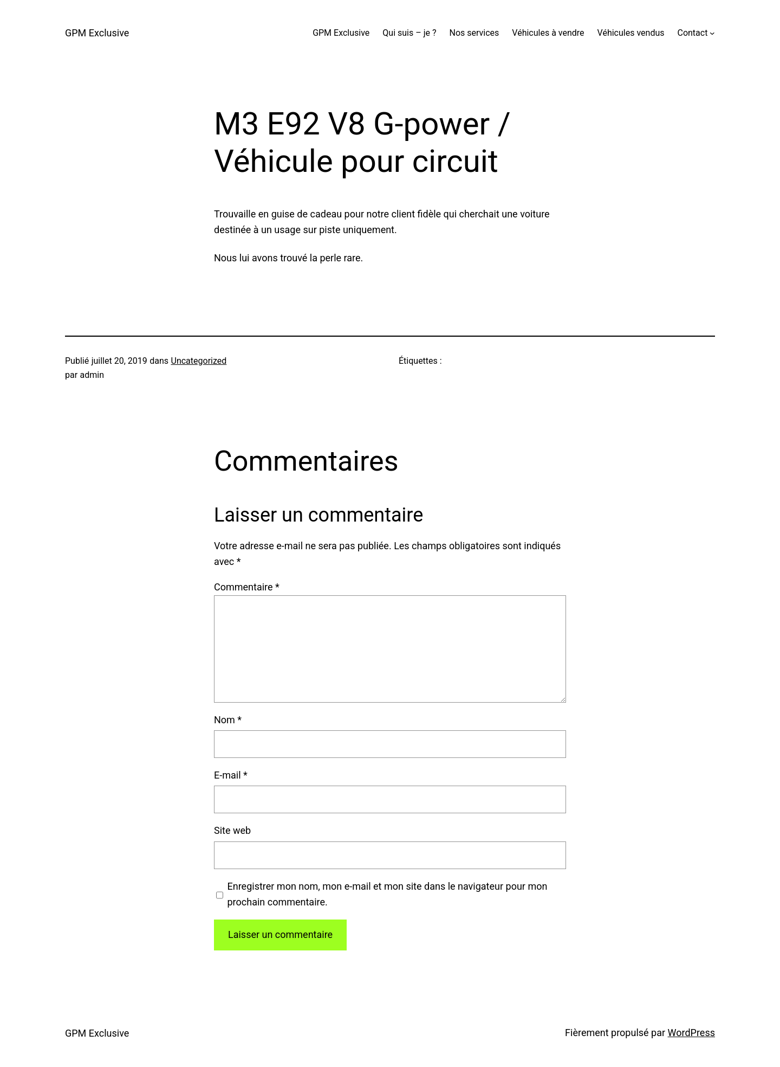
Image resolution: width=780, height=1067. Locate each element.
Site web (232, 830)
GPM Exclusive (97, 32)
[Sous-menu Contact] (712, 33)
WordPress (691, 1032)
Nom (228, 719)
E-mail (231, 775)
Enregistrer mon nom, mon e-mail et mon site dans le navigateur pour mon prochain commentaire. (387, 894)
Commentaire (247, 587)
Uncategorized (199, 361)
